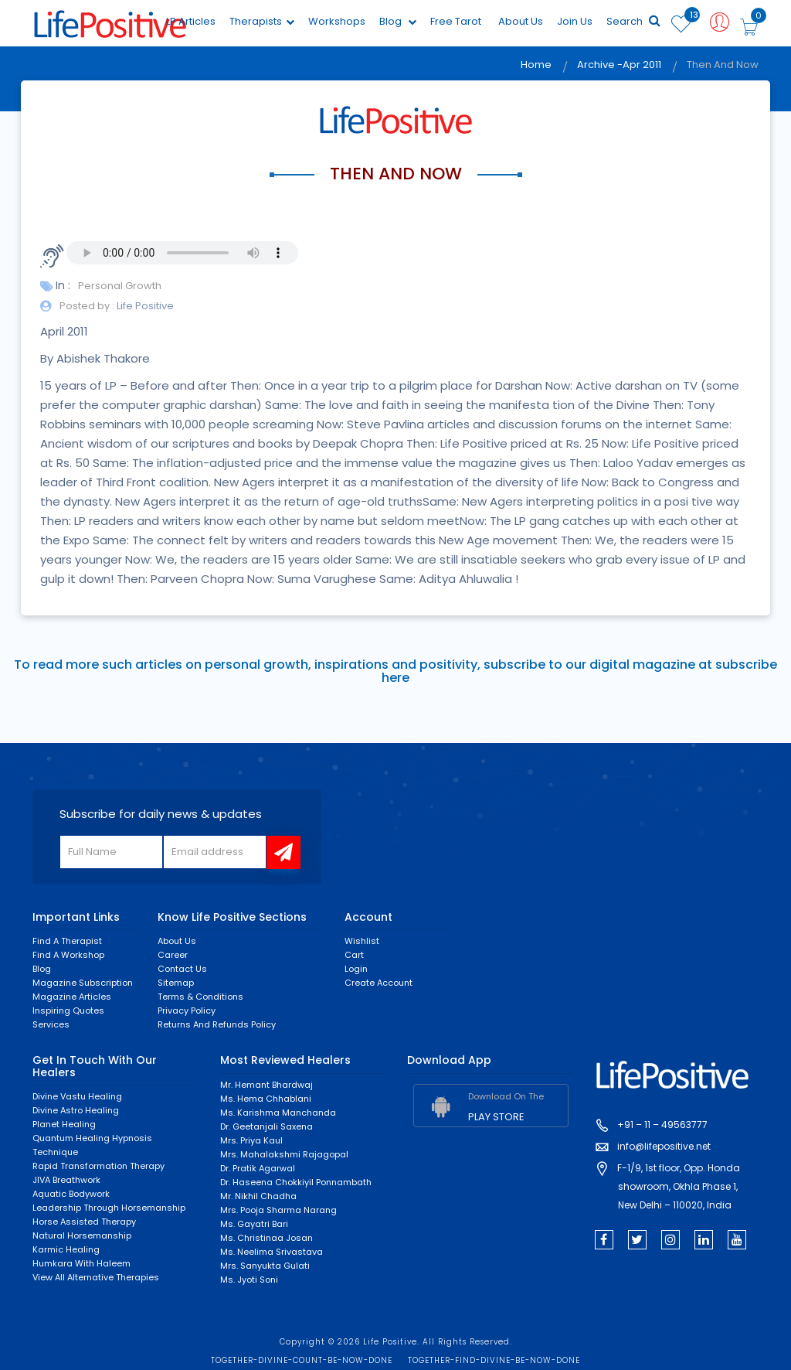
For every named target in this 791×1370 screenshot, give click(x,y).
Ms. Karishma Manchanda (278, 1112)
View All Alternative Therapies (95, 1277)
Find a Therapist (67, 941)
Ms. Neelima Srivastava (271, 1252)
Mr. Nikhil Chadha (258, 1196)
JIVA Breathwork (66, 1180)
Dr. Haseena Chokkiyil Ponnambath (296, 1182)
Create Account (378, 982)
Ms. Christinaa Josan (266, 1238)
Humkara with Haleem (81, 1263)
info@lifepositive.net (664, 1146)
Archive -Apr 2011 (619, 64)
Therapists (261, 21)
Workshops (336, 21)
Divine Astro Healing (75, 1110)
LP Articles (191, 21)
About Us (520, 21)
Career (173, 955)
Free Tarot (455, 21)
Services (51, 1024)
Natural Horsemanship (81, 1235)
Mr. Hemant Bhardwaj (266, 1085)
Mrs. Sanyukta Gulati (265, 1265)
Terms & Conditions (200, 996)
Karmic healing (66, 1249)
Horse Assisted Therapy (84, 1221)
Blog (397, 21)
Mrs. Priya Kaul (251, 1140)
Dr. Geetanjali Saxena (266, 1126)
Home (536, 64)
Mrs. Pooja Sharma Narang (278, 1210)
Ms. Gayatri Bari (254, 1224)
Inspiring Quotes (68, 1010)
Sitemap (176, 982)
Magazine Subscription (82, 982)
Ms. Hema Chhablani (265, 1098)
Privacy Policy (187, 1010)
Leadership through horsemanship (108, 1207)
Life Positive (144, 305)
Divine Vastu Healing (77, 1096)
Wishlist (362, 941)
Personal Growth (119, 285)
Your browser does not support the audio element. (182, 252)
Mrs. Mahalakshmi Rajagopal (284, 1154)
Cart (354, 955)
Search (633, 21)
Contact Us (182, 969)
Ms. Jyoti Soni (249, 1279)
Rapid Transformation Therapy (98, 1166)
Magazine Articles (71, 996)
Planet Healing (64, 1124)
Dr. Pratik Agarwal (257, 1168)
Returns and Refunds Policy (217, 1024)
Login (356, 969)
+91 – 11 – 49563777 (662, 1124)
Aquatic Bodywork (71, 1194)
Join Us (574, 21)
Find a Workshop (68, 955)
